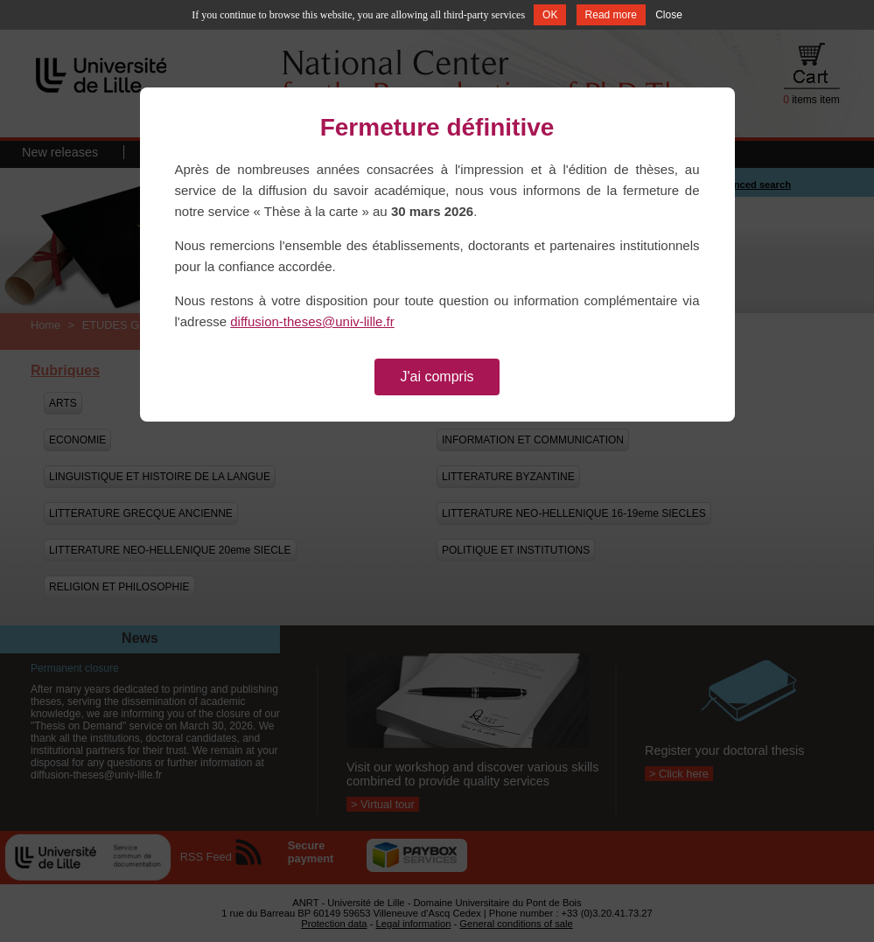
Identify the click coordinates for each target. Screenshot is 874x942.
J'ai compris (437, 376)
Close (668, 15)
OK (549, 15)
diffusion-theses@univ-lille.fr (312, 321)
